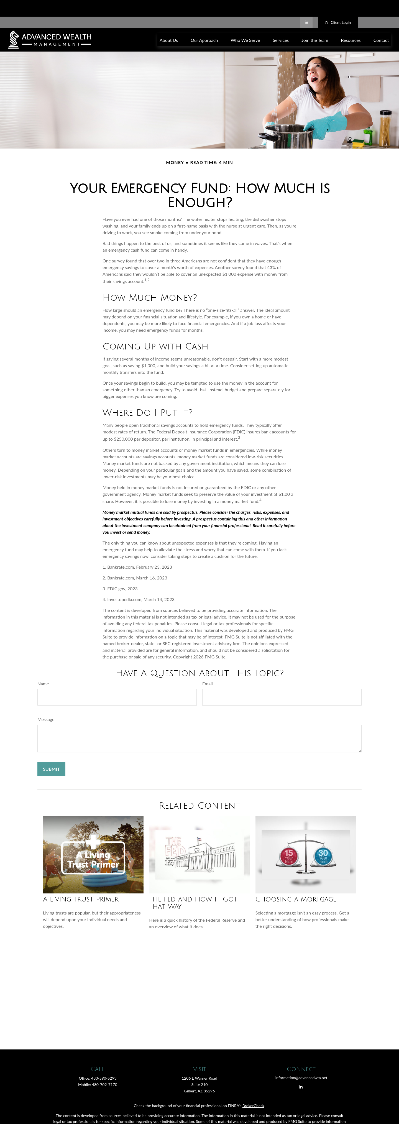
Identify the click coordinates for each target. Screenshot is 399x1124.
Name (43, 667)
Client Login (338, 5)
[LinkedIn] (306, 5)
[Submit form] (51, 752)
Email (207, 667)
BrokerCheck (253, 1089)
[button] (168, 23)
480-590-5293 (104, 1061)
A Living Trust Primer (80, 882)
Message (46, 702)
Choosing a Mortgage (295, 882)
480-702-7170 (104, 1068)
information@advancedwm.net (301, 1061)
